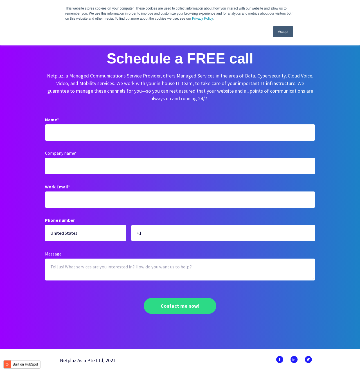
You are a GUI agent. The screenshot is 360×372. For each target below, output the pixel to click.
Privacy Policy (202, 18)
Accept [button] (283, 32)
